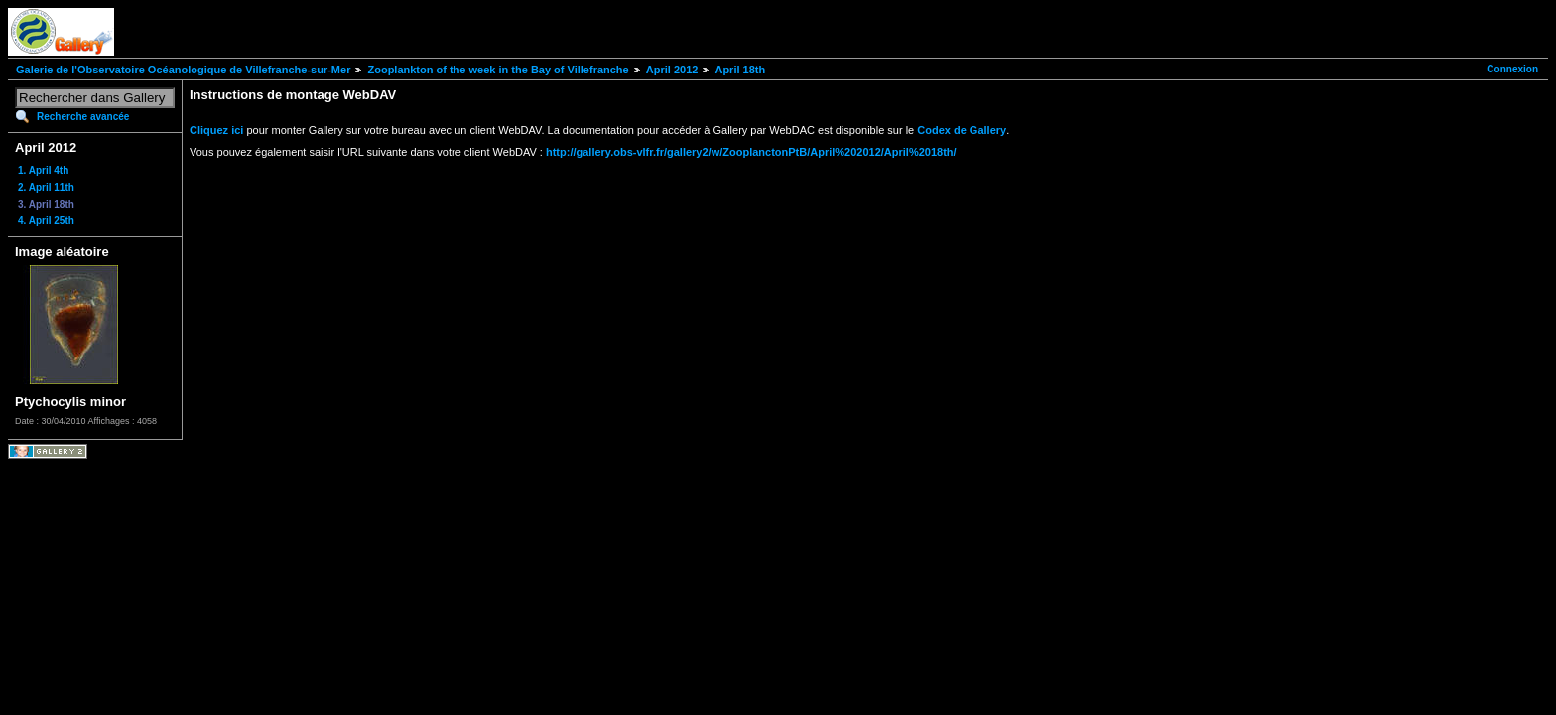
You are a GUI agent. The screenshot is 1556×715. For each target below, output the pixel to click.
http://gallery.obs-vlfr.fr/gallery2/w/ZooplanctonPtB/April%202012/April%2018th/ (751, 152)
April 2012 (672, 69)
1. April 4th (43, 170)
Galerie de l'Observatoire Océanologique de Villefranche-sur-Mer (183, 69)
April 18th (739, 69)
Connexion (1512, 69)
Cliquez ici (216, 130)
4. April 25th (46, 220)
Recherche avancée (83, 116)
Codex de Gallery (961, 130)
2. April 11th (46, 187)
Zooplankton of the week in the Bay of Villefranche (497, 69)
